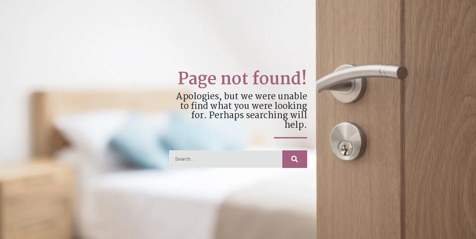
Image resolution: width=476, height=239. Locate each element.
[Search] (294, 159)
